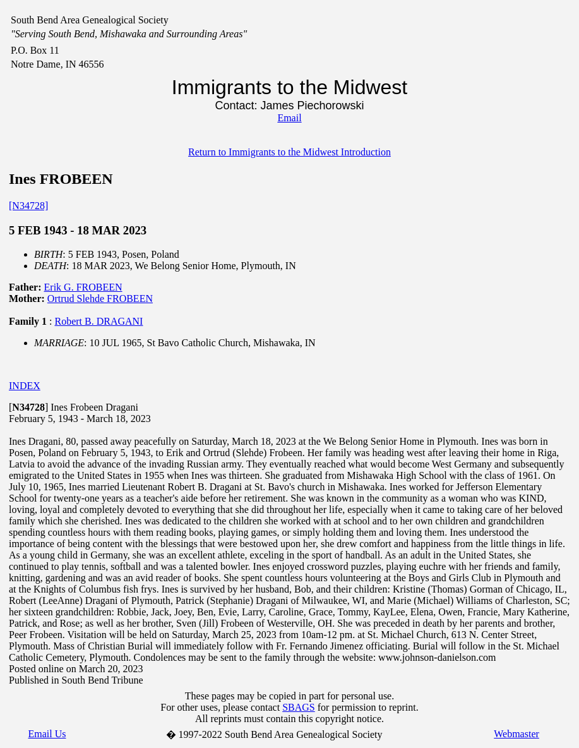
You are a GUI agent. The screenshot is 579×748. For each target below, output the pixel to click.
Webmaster (516, 733)
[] (28, 407)
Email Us (47, 733)
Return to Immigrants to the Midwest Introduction (289, 152)
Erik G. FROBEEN (83, 287)
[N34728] (28, 205)
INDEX (24, 385)
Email (289, 117)
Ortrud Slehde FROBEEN (100, 298)
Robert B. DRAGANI (98, 321)
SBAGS (298, 707)
